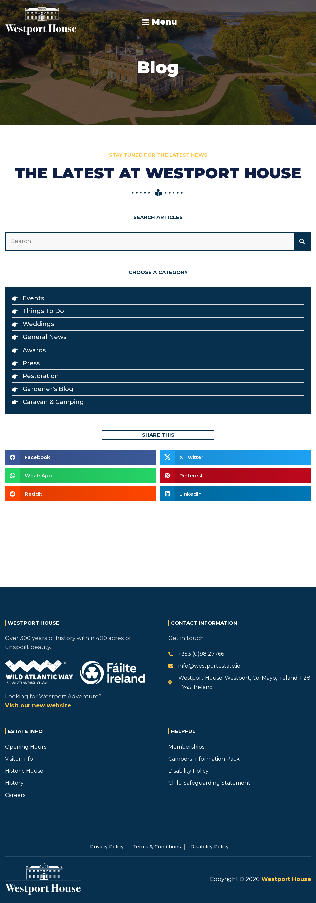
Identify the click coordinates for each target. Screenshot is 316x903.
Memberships (186, 747)
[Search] (302, 241)
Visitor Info (19, 759)
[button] (159, 22)
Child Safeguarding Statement (209, 783)
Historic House (24, 771)
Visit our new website (38, 705)
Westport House (285, 879)
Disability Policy (188, 771)
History (14, 783)
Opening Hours (25, 747)
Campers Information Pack (204, 759)
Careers (15, 795)
